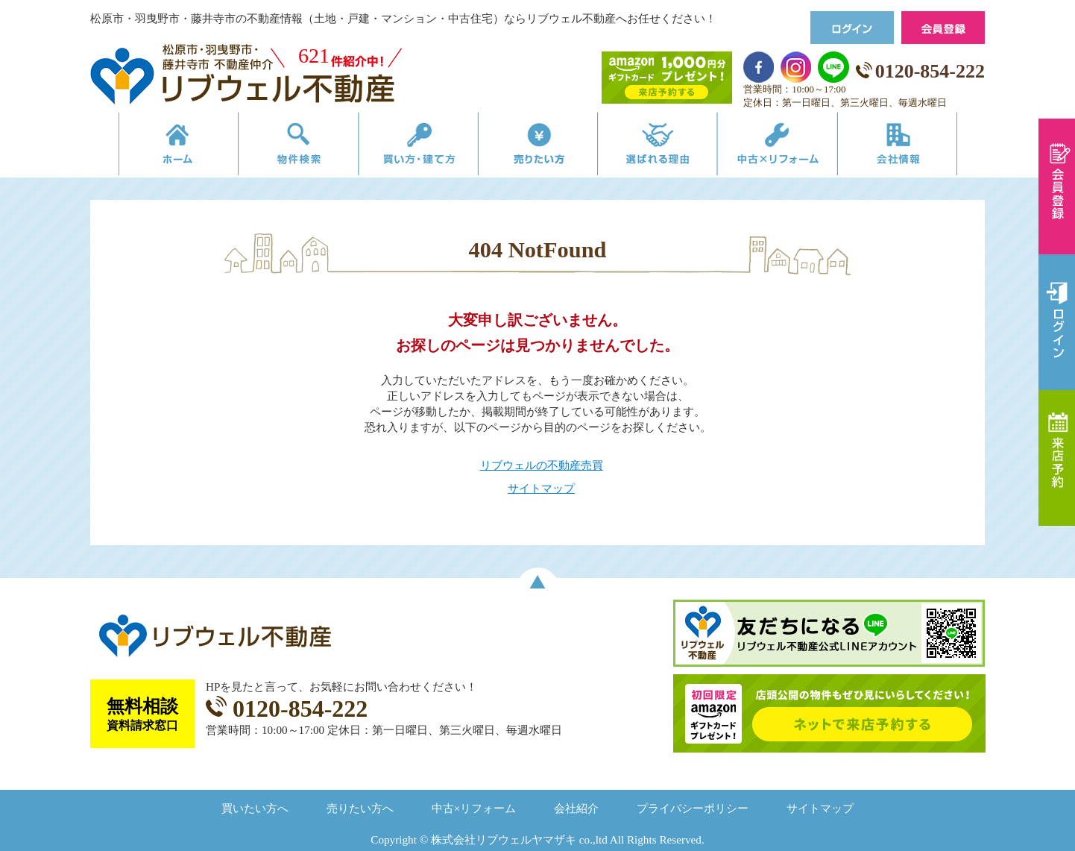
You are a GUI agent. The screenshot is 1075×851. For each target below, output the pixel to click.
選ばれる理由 (665, 147)
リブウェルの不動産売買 (541, 465)
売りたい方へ (360, 808)
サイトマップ (541, 488)
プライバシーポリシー (692, 808)
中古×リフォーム (793, 147)
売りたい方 (537, 147)
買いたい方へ (255, 808)
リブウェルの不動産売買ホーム (154, 147)
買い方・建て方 (409, 147)
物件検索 (282, 147)
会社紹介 (576, 808)
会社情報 (920, 147)
